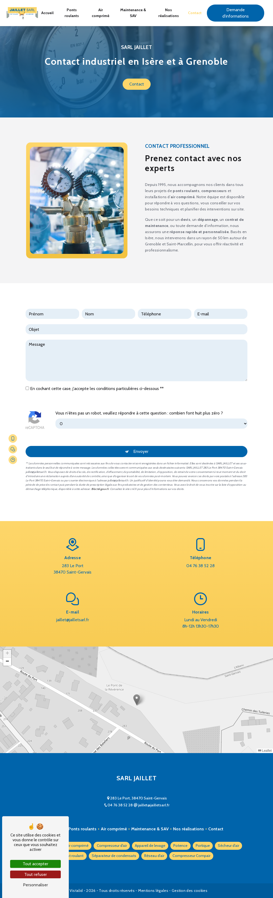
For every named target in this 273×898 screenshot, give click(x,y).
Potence (180, 845)
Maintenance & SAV (133, 12)
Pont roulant (73, 855)
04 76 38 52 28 (200, 565)
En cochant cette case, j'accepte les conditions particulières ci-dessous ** (97, 372)
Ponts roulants (72, 12)
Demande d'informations (235, 13)
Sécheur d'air (228, 845)
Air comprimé (100, 12)
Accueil (47, 12)
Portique (203, 845)
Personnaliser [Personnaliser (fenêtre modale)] (35, 884)
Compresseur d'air (112, 845)
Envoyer (140, 435)
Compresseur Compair (191, 855)
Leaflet (265, 751)
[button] (136, 699)
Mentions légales (153, 890)
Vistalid (77, 890)
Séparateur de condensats (114, 855)
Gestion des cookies (189, 890)
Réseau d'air (154, 855)
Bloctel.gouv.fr (100, 473)
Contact (195, 12)
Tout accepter (35, 863)
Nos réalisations (168, 12)
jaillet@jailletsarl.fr (72, 619)
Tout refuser (35, 874)
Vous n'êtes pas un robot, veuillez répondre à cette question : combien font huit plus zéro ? (139, 397)
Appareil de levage (150, 845)
